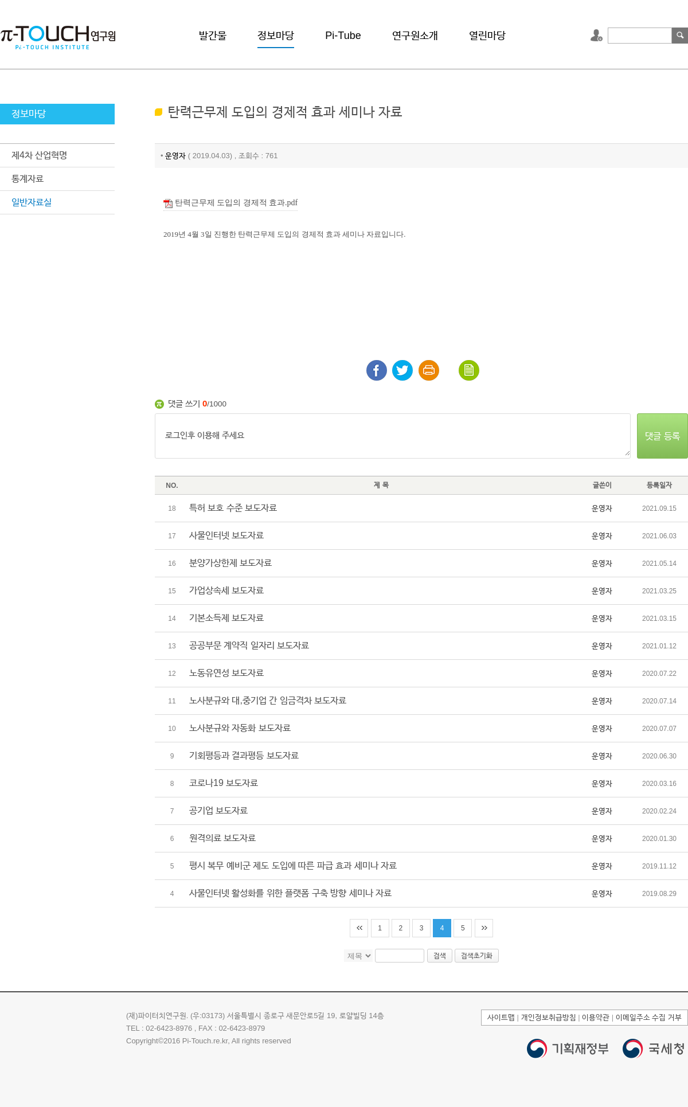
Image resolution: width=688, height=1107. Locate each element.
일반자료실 (31, 202)
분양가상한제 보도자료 (230, 563)
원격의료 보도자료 (222, 838)
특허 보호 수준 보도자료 (233, 508)
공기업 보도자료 (218, 810)
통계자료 (27, 178)
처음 (359, 928)
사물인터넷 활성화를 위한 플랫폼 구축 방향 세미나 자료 (290, 893)
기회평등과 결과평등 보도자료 (244, 755)
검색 (680, 36)
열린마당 (487, 35)
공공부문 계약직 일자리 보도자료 (249, 645)
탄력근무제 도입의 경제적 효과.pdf (230, 203)
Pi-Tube (343, 35)
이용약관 (595, 1017)
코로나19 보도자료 (223, 783)
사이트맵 (501, 1017)
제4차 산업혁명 (39, 155)
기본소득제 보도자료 (226, 618)
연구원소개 (415, 35)
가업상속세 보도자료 (226, 590)
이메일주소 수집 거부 (649, 1017)
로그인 (598, 35)
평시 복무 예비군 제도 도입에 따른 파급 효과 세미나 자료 (293, 865)
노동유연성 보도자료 (226, 673)
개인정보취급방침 (548, 1017)
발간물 (212, 35)
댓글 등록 (662, 436)
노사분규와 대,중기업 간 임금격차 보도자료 (267, 700)
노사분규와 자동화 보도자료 (240, 728)
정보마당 (275, 35)
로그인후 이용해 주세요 (392, 436)
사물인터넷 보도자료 (226, 535)
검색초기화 (476, 956)
